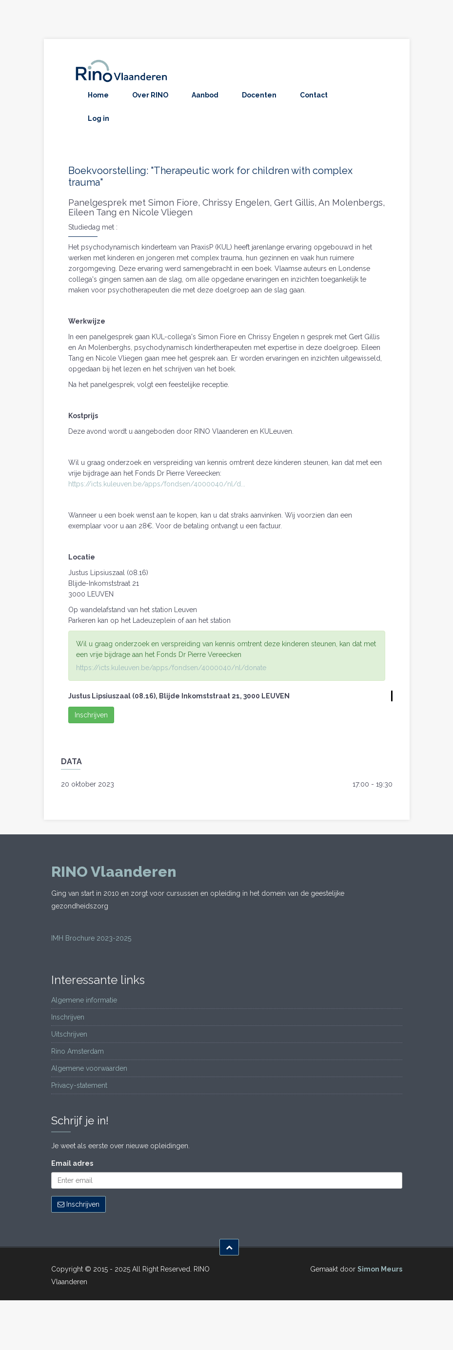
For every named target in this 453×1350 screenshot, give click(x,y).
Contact (314, 95)
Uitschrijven (69, 1034)
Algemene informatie (84, 1000)
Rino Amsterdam (77, 1051)
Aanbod (205, 95)
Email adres (72, 1163)
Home (98, 95)
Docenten (259, 95)
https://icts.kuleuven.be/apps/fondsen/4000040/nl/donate (171, 668)
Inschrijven (91, 715)
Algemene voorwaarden (89, 1068)
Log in (98, 118)
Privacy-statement (79, 1085)
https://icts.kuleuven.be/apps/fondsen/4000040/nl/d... (156, 484)
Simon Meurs (379, 1269)
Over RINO (150, 95)
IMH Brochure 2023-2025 (91, 938)
